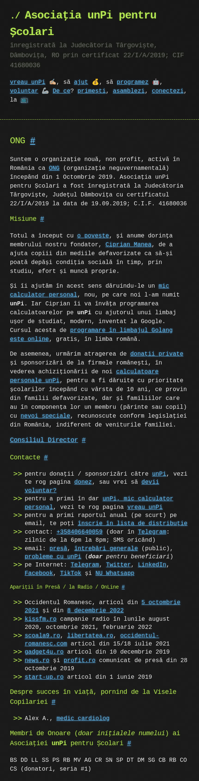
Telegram (152, 532)
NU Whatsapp (115, 573)
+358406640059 (79, 532)
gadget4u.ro (44, 652)
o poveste (93, 236)
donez (83, 482)
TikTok (70, 573)
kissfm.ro (40, 619)
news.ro (37, 661)
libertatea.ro (90, 636)
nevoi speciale (45, 416)
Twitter (118, 565)
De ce (61, 91)
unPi (159, 474)
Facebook (39, 573)
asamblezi (128, 91)
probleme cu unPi (53, 557)
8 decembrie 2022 (95, 611)
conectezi (168, 91)
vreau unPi (27, 82)
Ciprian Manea (128, 245)
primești (91, 91)
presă (58, 549)
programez (133, 82)
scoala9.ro (42, 636)
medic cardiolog (82, 719)
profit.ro (79, 661)
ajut (81, 82)
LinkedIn (152, 565)
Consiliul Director (44, 440)
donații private (156, 354)
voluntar (24, 91)
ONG (54, 168)
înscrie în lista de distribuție (133, 524)
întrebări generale (106, 549)
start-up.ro (44, 677)
